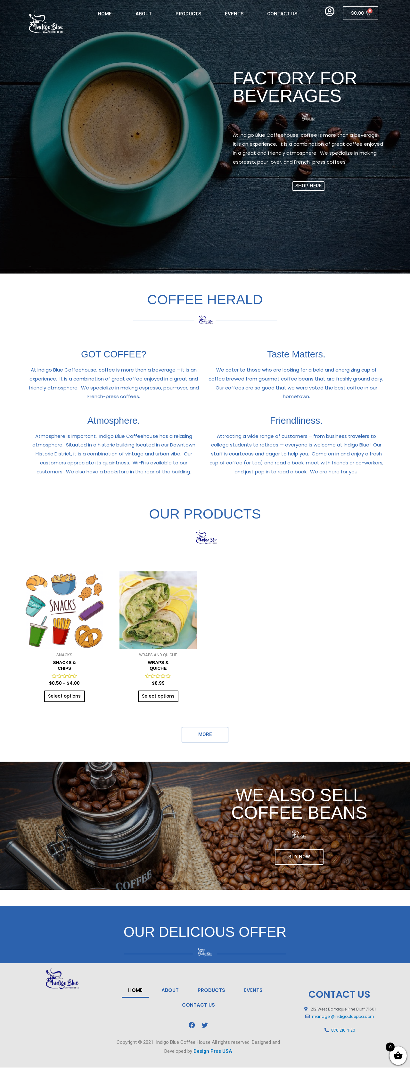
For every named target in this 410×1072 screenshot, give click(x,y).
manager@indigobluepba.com (343, 1021)
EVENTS (234, 14)
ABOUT (143, 14)
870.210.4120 (343, 1035)
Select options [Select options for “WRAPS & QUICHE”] (158, 699)
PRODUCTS (188, 14)
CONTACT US (282, 14)
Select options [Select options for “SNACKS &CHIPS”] (64, 699)
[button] (308, 186)
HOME (105, 14)
